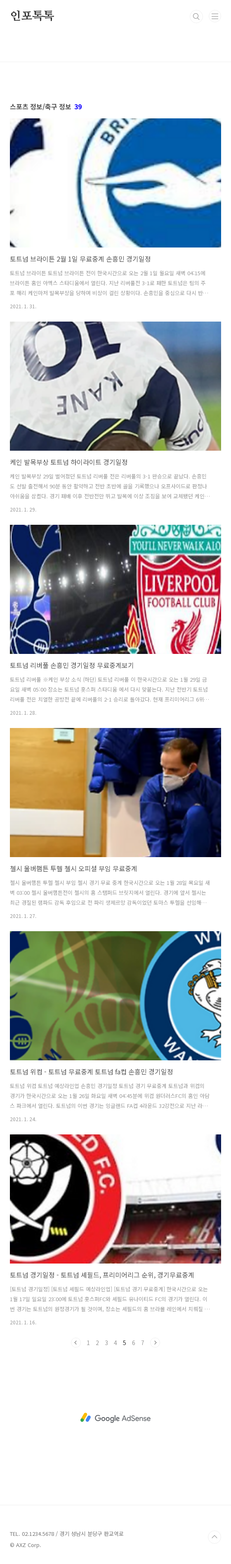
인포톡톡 (32, 16)
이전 (76, 1343)
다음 (155, 1343)
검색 (196, 16)
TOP (214, 1537)
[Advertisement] (115, 1418)
